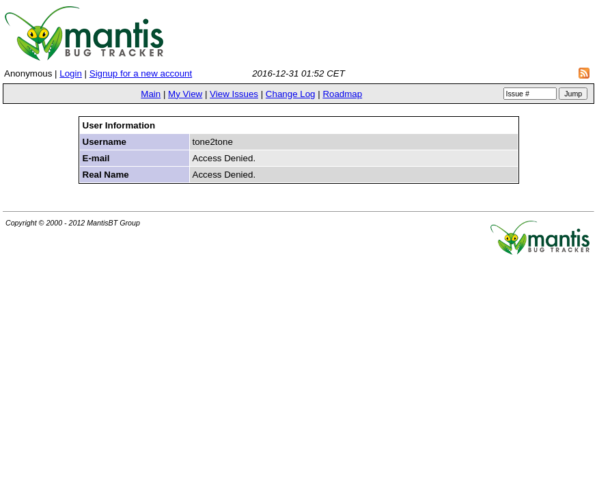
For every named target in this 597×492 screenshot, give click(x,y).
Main (151, 94)
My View (185, 94)
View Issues (234, 94)
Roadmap (342, 94)
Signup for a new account (140, 73)
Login (70, 73)
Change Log (291, 94)
